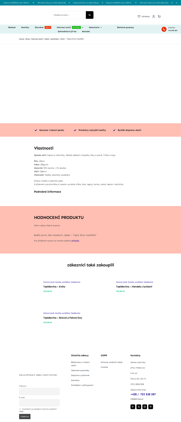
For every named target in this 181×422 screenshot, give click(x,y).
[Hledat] (89, 15)
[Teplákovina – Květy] (28, 277)
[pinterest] (150, 406)
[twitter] (138, 406)
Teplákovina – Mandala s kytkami (134, 286)
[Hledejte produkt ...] (69, 15)
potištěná (66, 282)
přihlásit (75, 240)
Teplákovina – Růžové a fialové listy (62, 317)
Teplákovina (75, 282)
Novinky (58, 282)
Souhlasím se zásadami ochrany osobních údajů (38, 410)
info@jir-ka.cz (136, 399)
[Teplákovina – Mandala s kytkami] (101, 277)
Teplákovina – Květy (54, 286)
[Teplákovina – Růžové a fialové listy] (28, 308)
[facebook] (132, 406)
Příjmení (22, 386)
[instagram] (144, 406)
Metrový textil (48, 282)
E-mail (22, 397)
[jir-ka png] (30, 8)
